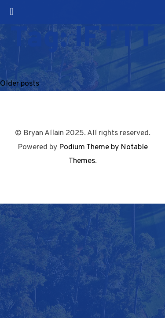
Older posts (19, 84)
